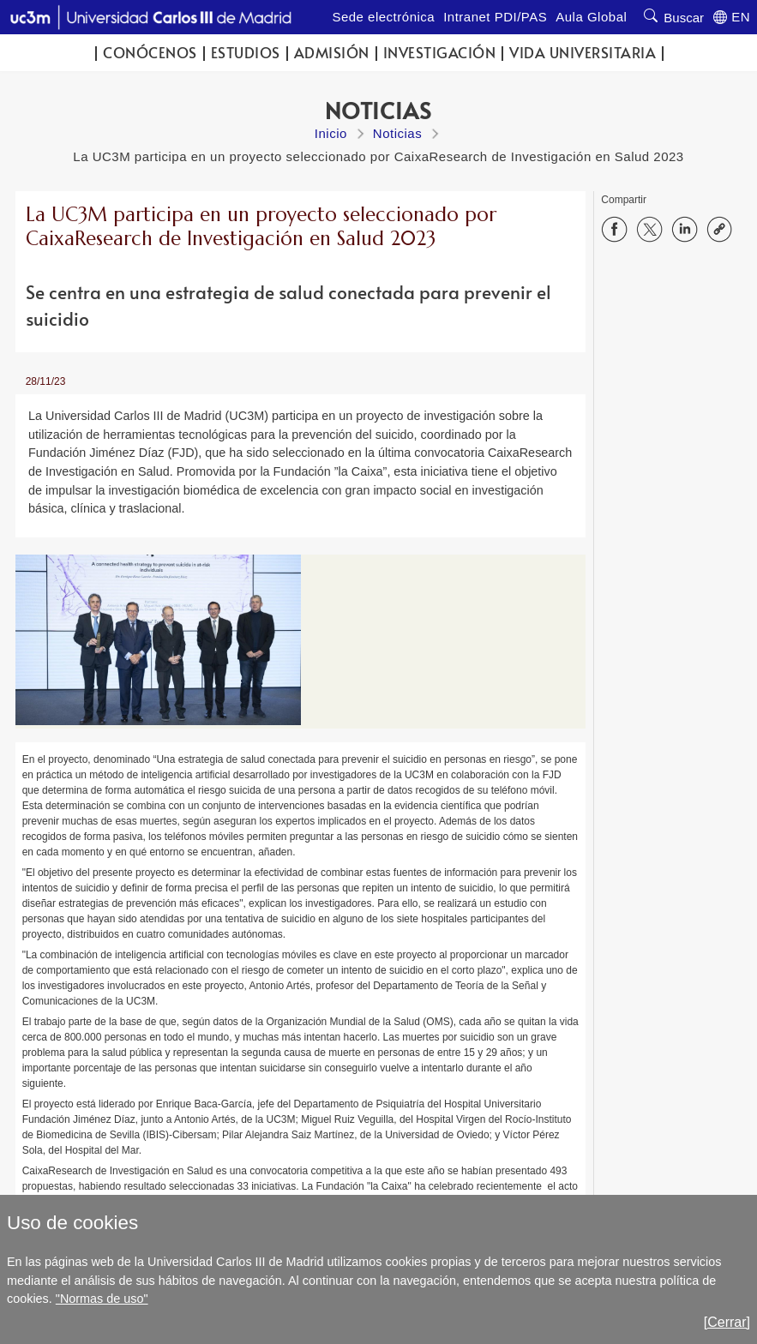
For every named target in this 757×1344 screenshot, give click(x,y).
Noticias (397, 133)
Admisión (331, 53)
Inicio (331, 133)
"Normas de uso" (102, 1298)
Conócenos (150, 53)
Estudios (245, 53)
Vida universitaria (582, 53)
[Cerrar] (727, 1322)
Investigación (439, 53)
